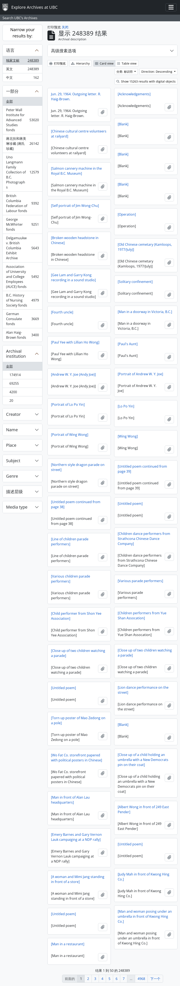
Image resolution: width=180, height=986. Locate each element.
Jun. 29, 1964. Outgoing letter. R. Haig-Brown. (76, 96)
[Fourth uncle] (62, 312)
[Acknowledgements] (134, 94)
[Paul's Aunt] (128, 344)
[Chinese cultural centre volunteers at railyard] (78, 134)
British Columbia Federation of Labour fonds (22, 203)
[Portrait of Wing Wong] (69, 434)
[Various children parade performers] (70, 579)
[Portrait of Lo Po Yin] (68, 404)
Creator (13, 414)
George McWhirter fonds (22, 224)
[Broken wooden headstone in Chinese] (74, 240)
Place (11, 445)
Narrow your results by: (22, 33)
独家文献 (22, 61)
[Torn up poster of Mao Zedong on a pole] (78, 720)
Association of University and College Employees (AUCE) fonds (22, 276)
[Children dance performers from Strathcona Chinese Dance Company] (144, 538)
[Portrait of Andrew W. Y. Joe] (140, 374)
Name (12, 430)
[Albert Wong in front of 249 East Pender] (143, 809)
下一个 (155, 978)
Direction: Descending (157, 72)
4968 (141, 978)
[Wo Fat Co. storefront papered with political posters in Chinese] (76, 757)
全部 (9, 101)
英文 (22, 69)
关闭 (65, 27)
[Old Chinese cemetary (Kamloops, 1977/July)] (145, 247)
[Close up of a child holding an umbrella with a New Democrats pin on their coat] (143, 759)
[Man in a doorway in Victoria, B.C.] (145, 311)
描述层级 (14, 491)
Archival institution (16, 353)
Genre (12, 476)
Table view (127, 63)
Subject (13, 460)
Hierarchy (80, 63)
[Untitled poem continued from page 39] (142, 469)
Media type (16, 507)
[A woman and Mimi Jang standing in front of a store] (77, 879)
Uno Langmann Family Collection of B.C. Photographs (22, 172)
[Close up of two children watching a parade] (145, 653)
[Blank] (123, 124)
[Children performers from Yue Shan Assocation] (142, 615)
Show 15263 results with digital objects (146, 81)
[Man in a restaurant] (67, 944)
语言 (10, 50)
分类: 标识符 (125, 72)
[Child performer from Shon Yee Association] (76, 616)
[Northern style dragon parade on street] (78, 467)
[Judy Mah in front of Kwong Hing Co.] (143, 877)
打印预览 (57, 63)
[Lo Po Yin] (126, 406)
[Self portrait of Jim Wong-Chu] (75, 205)
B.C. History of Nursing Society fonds (22, 300)
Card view (104, 63)
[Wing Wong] (128, 436)
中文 (22, 78)
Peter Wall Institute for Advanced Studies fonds (22, 120)
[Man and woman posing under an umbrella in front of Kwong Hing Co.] (145, 916)
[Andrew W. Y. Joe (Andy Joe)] (73, 374)
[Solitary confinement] (135, 281)
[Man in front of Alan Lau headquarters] (70, 800)
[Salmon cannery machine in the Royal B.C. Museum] (76, 171)
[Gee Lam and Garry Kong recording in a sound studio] (73, 277)
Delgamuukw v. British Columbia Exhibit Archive (22, 248)
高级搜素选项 (63, 50)
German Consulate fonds (22, 319)
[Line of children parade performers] (69, 541)
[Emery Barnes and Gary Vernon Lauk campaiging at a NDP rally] (76, 837)
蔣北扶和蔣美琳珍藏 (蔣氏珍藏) (22, 143)
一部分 (12, 91)
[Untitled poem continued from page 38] (75, 504)
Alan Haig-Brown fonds (22, 335)
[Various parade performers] (140, 581)
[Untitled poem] (130, 503)
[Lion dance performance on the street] (143, 690)
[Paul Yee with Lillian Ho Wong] (75, 342)
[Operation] (127, 214)
